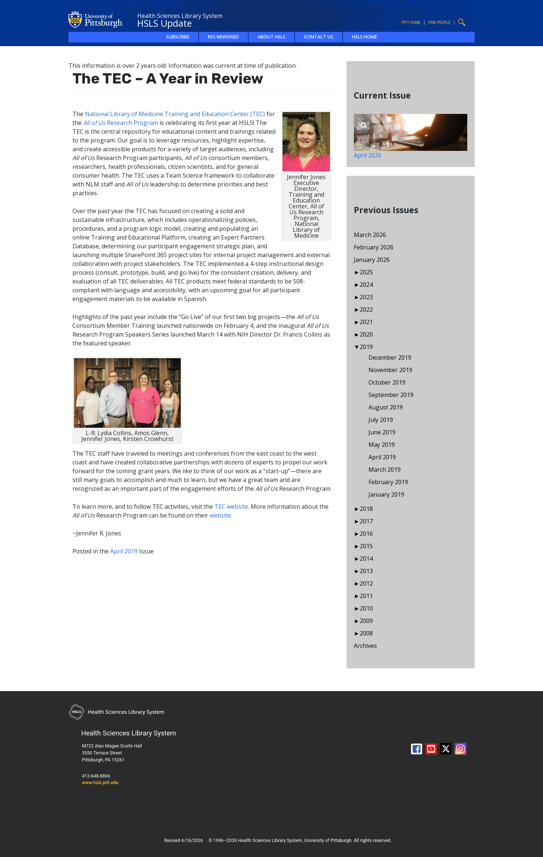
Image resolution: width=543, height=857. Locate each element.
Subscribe (177, 37)
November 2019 (390, 370)
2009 (366, 621)
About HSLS (271, 37)
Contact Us (318, 37)
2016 (366, 534)
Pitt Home (411, 23)
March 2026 (370, 235)
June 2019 (382, 432)
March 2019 (384, 469)
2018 (366, 509)
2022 (366, 309)
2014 (366, 558)
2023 (366, 297)
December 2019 (389, 357)
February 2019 (388, 482)
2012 (366, 583)
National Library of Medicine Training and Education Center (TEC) (175, 114)
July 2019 (380, 420)
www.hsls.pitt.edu (100, 782)
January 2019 (386, 494)
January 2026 (372, 260)
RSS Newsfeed (223, 37)
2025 (366, 272)
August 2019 (385, 407)
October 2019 (386, 382)
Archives (365, 646)
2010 (366, 608)
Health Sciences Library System (179, 16)
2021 (366, 322)
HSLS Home (364, 37)
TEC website (231, 506)
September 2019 (390, 395)
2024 (366, 285)
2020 (366, 334)
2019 (366, 347)
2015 (366, 546)
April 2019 (124, 551)
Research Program (120, 123)
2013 (366, 571)
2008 (366, 633)
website (220, 515)
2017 (366, 521)
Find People (439, 23)
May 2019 (381, 445)
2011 (366, 596)
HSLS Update (164, 23)
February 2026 (373, 247)
